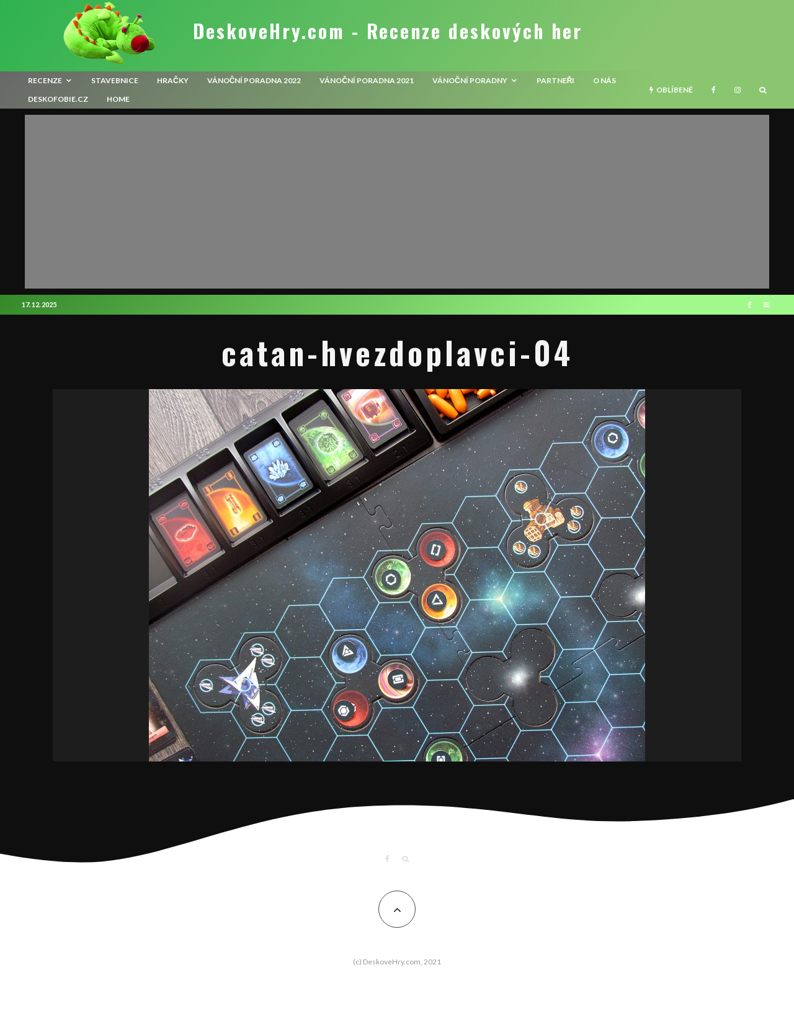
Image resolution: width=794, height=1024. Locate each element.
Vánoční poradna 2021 (366, 80)
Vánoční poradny (469, 80)
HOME (118, 99)
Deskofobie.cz (58, 99)
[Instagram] (737, 90)
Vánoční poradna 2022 (254, 80)
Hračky (173, 80)
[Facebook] (713, 90)
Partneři (556, 80)
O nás (604, 80)
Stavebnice (114, 80)
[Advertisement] (397, 202)
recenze (45, 80)
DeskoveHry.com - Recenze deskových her (387, 31)
